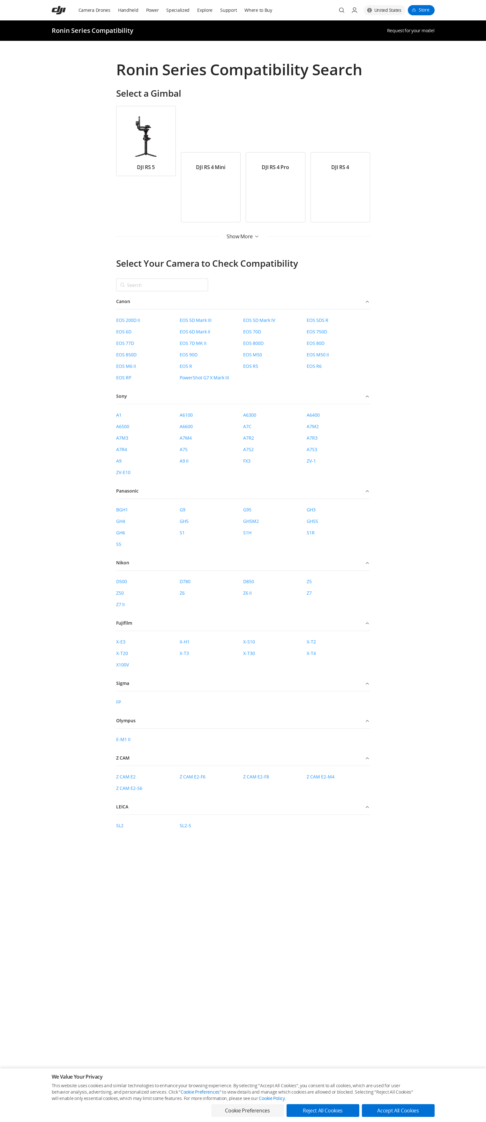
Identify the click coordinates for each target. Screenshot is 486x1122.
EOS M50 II (318, 355)
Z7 (309, 593)
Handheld (128, 10)
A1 (119, 415)
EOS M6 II (126, 366)
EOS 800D (253, 343)
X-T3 (184, 653)
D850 (248, 581)
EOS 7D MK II (193, 343)
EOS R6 (314, 366)
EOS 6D (123, 332)
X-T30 (249, 653)
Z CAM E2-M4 (320, 777)
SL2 (119, 825)
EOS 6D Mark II (195, 332)
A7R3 (312, 438)
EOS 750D (317, 332)
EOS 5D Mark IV (259, 320)
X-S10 (249, 642)
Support (228, 10)
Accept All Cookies (398, 1110)
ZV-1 (311, 461)
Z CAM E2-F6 (193, 777)
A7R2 (248, 438)
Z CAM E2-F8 (256, 777)
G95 (247, 510)
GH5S (312, 521)
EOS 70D (252, 332)
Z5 (309, 581)
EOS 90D (189, 355)
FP (118, 702)
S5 (118, 544)
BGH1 (122, 510)
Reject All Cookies (323, 1110)
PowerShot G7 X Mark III (204, 378)
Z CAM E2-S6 (129, 788)
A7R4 (121, 449)
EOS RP (123, 378)
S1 (182, 533)
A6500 (122, 426)
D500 (121, 581)
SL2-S (185, 825)
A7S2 (248, 449)
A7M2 (313, 426)
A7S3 (312, 449)
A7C (247, 426)
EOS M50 (252, 355)
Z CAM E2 (126, 777)
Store (424, 10)
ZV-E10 (123, 472)
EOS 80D (316, 343)
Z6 (182, 593)
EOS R (186, 366)
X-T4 (311, 653)
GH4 (120, 521)
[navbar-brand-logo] (66, 10)
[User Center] (354, 10)
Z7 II (120, 604)
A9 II (184, 461)
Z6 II (247, 593)
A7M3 (122, 438)
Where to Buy (258, 10)
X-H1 (185, 642)
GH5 (184, 521)
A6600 (186, 426)
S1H (247, 533)
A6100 (186, 415)
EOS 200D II (128, 320)
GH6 (120, 533)
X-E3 (120, 642)
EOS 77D (125, 343)
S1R (311, 533)
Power (152, 10)
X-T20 (122, 653)
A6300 (249, 415)
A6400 (313, 415)
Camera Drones (94, 10)
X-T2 (311, 642)
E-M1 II (123, 739)
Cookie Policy (272, 1098)
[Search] (341, 10)
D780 (185, 581)
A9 (119, 461)
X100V (122, 665)
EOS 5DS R (317, 320)
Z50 (120, 593)
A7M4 (186, 438)
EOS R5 (250, 366)
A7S (184, 449)
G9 (182, 510)
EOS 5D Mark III (196, 320)
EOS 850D (126, 355)
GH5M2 (251, 521)
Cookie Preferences (200, 1092)
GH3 (311, 510)
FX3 (246, 461)
